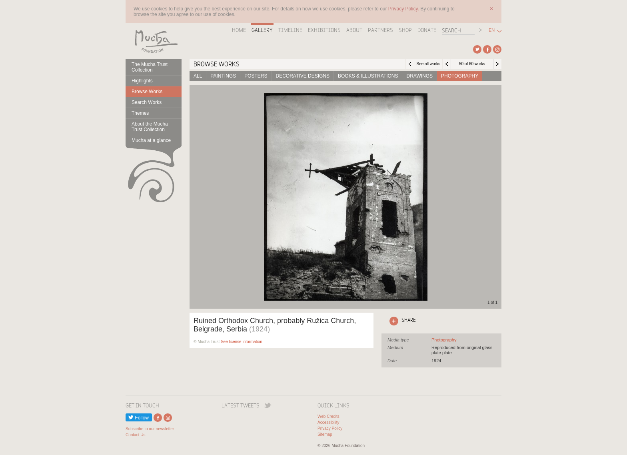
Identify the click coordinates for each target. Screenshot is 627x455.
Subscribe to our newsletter (150, 429)
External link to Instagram (497, 49)
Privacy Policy (329, 428)
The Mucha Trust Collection (150, 67)
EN (492, 30)
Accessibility (328, 422)
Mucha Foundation (154, 41)
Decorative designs (302, 76)
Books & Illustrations (368, 76)
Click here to (401, 321)
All (198, 76)
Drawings (419, 76)
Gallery (262, 30)
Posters (255, 76)
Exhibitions (324, 30)
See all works (428, 64)
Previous (447, 64)
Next (497, 64)
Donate (426, 30)
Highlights (142, 81)
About (354, 30)
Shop (405, 30)
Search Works (147, 102)
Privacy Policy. (404, 9)
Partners (380, 30)
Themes (140, 113)
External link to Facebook (487, 49)
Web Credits (328, 416)
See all (443, 339)
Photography (459, 76)
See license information (241, 341)
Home (239, 30)
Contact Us (135, 435)
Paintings (223, 76)
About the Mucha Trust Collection (150, 126)
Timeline (290, 30)
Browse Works (147, 91)
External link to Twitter (477, 49)
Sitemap (324, 434)
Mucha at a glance (151, 140)
